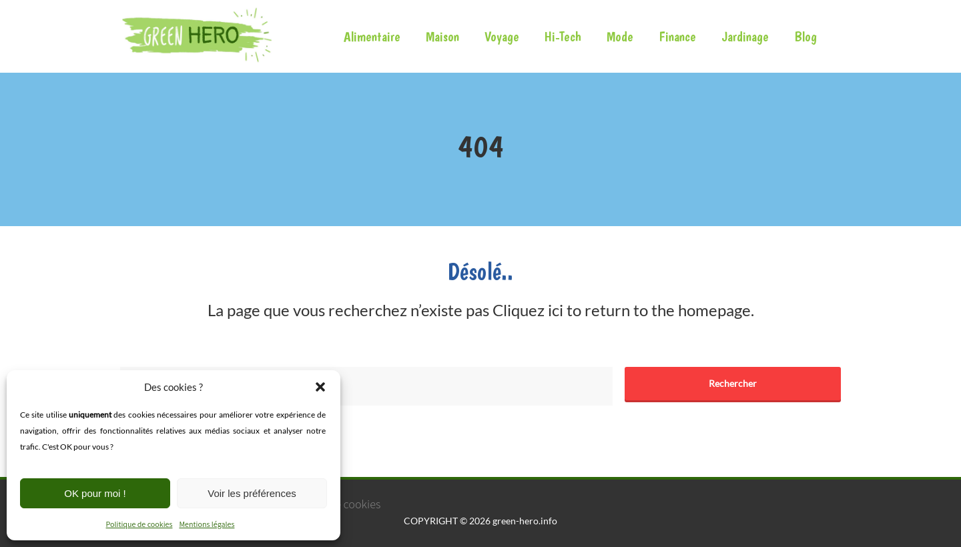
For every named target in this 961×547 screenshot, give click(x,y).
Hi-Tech (563, 36)
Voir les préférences (252, 493)
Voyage (502, 36)
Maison (442, 36)
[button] (320, 387)
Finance (677, 36)
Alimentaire (372, 36)
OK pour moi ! (95, 493)
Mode (620, 36)
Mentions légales (206, 524)
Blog (805, 36)
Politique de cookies (139, 524)
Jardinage (745, 36)
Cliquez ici (528, 310)
